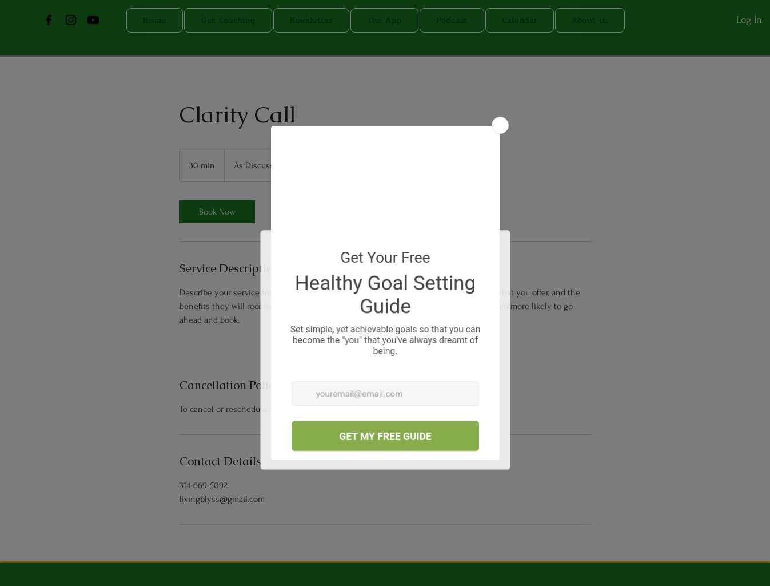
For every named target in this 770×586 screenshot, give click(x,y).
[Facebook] (48, 20)
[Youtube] (93, 20)
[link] (217, 211)
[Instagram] (71, 20)
